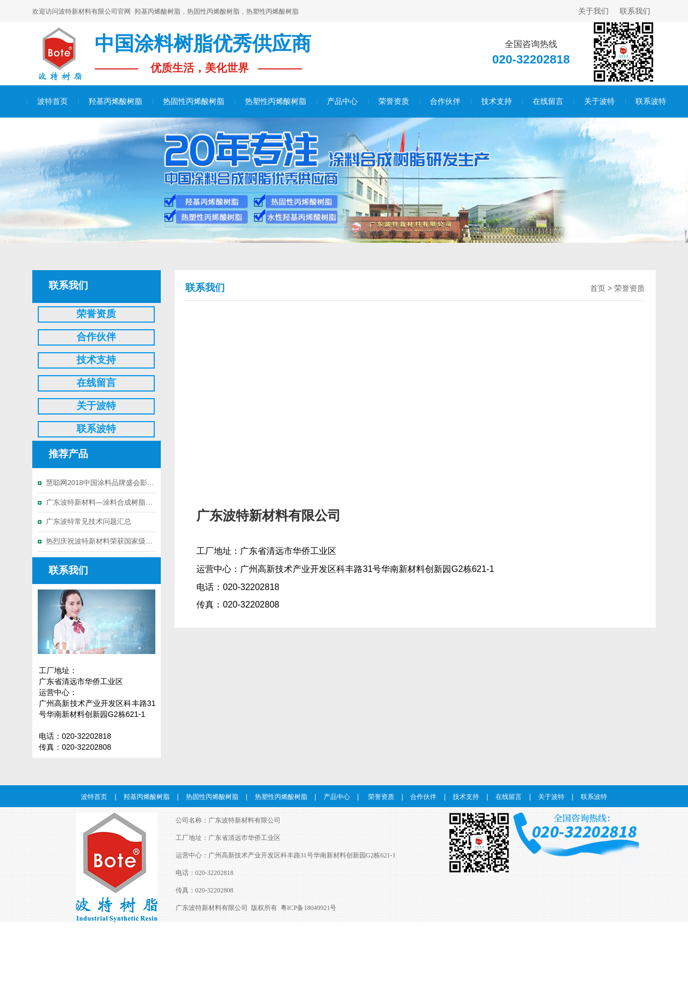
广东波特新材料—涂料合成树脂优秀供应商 (100, 502)
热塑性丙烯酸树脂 (275, 101)
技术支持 (496, 101)
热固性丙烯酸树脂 (193, 101)
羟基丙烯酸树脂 (115, 101)
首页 (597, 288)
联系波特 (650, 101)
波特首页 (52, 101)
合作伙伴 (445, 101)
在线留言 (548, 101)
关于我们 (593, 11)
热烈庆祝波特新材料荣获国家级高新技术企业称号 (100, 541)
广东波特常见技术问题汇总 (88, 521)
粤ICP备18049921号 (309, 908)
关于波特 (599, 101)
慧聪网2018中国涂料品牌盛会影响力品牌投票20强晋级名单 (100, 482)
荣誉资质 (393, 101)
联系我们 (635, 11)
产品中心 (342, 101)
